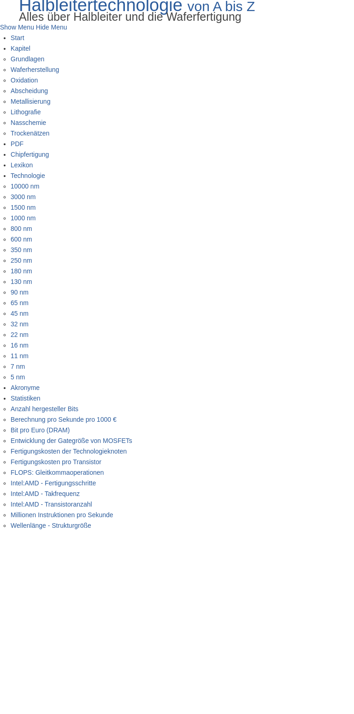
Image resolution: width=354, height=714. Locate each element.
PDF (17, 144)
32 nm (20, 324)
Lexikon (22, 165)
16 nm (20, 345)
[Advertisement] (177, 600)
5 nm (18, 377)
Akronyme (25, 387)
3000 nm (23, 197)
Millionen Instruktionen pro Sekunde (62, 515)
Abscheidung (29, 90)
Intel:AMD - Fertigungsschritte (53, 483)
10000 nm (25, 186)
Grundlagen (27, 59)
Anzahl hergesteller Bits (44, 409)
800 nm (21, 228)
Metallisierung (30, 101)
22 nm (20, 334)
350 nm (21, 250)
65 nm (20, 303)
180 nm (21, 271)
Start (17, 37)
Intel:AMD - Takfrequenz (45, 493)
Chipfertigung (30, 154)
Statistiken (26, 398)
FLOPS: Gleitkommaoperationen (57, 472)
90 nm (20, 292)
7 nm (18, 366)
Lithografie (26, 112)
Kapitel (20, 48)
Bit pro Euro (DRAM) (40, 430)
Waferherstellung (35, 69)
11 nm (20, 356)
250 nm (21, 260)
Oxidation (24, 80)
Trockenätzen (30, 133)
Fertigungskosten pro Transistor (56, 462)
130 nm (21, 281)
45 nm (20, 313)
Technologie (28, 175)
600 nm (21, 239)
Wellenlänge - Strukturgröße (51, 525)
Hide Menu (51, 27)
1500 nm (23, 207)
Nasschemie (28, 122)
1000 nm (23, 218)
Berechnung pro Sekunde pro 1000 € (64, 419)
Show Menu (17, 27)
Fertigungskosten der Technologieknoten (69, 451)
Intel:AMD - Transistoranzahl (51, 504)
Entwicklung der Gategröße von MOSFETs (71, 440)
